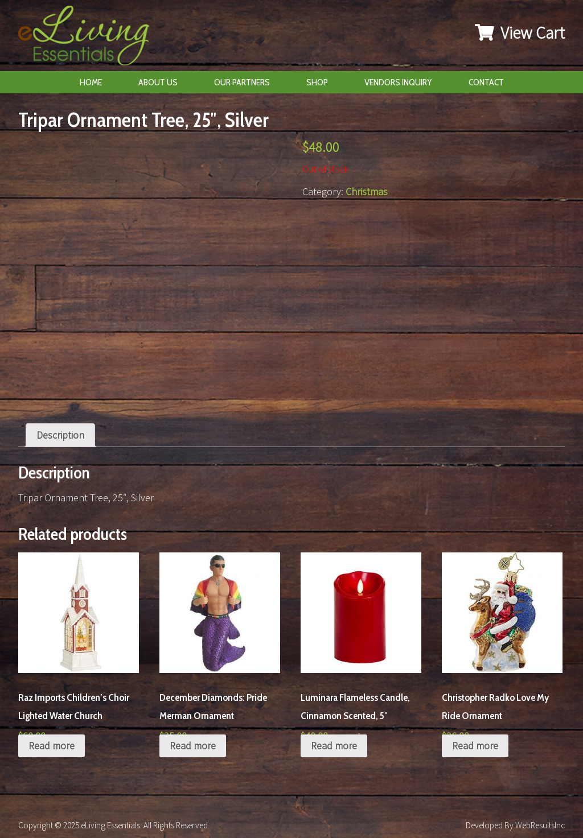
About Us (158, 82)
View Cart (520, 32)
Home (91, 82)
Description (60, 434)
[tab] (60, 435)
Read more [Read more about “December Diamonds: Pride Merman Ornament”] (193, 745)
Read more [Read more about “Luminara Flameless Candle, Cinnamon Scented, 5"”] (334, 745)
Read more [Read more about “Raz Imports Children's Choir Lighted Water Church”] (51, 745)
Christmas (367, 191)
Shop (317, 82)
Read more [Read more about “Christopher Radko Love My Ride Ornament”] (475, 745)
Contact (486, 82)
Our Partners (242, 82)
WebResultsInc (540, 825)
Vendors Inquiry (398, 82)
